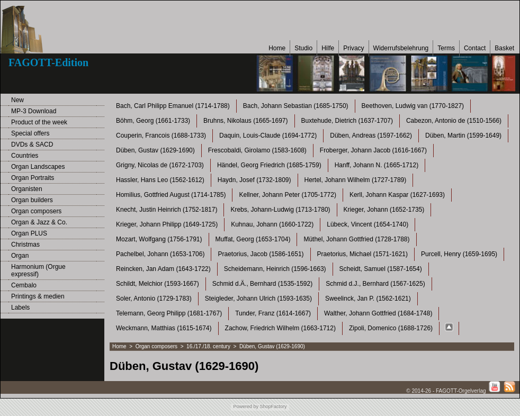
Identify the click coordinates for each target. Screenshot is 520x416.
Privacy (353, 48)
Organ (20, 255)
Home (276, 48)
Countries (24, 155)
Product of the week (39, 122)
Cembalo (24, 285)
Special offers (30, 133)
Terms (446, 48)
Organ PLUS (29, 233)
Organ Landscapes (38, 166)
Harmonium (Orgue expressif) (38, 270)
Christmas (25, 244)
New (17, 100)
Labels (20, 307)
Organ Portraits (32, 178)
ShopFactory (272, 406)
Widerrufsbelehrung (401, 48)
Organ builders (32, 200)
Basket (504, 48)
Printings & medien (38, 296)
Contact (475, 48)
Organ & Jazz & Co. (39, 222)
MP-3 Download (33, 111)
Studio (303, 48)
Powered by (245, 406)
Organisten (26, 189)
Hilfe (327, 48)
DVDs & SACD (32, 144)
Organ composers (36, 211)
